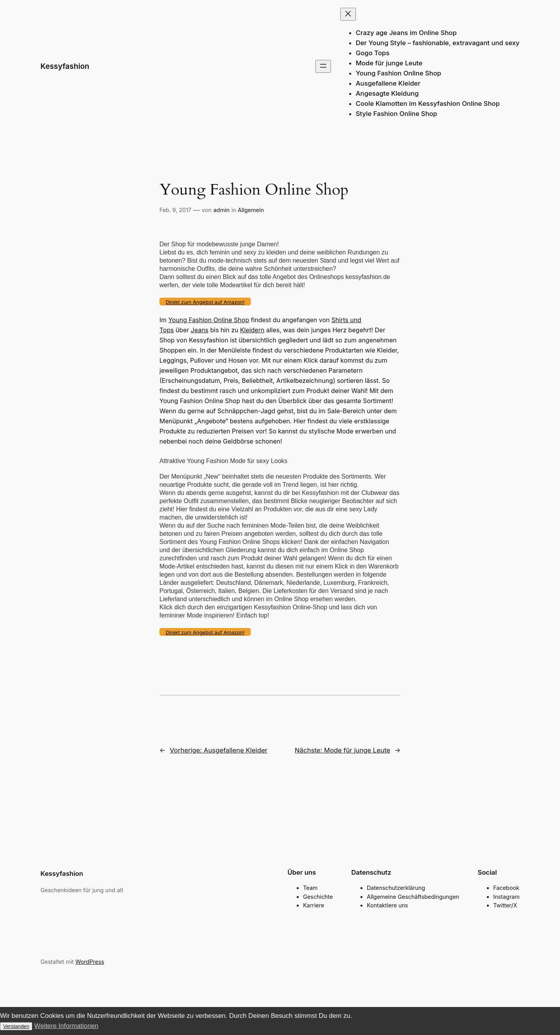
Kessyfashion (64, 66)
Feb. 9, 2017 (175, 210)
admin (222, 210)
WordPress (89, 961)
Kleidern (252, 330)
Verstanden (16, 1026)
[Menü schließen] (348, 14)
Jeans (200, 330)
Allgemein (251, 210)
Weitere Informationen (66, 1026)
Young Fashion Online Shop (208, 320)
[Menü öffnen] (323, 66)
